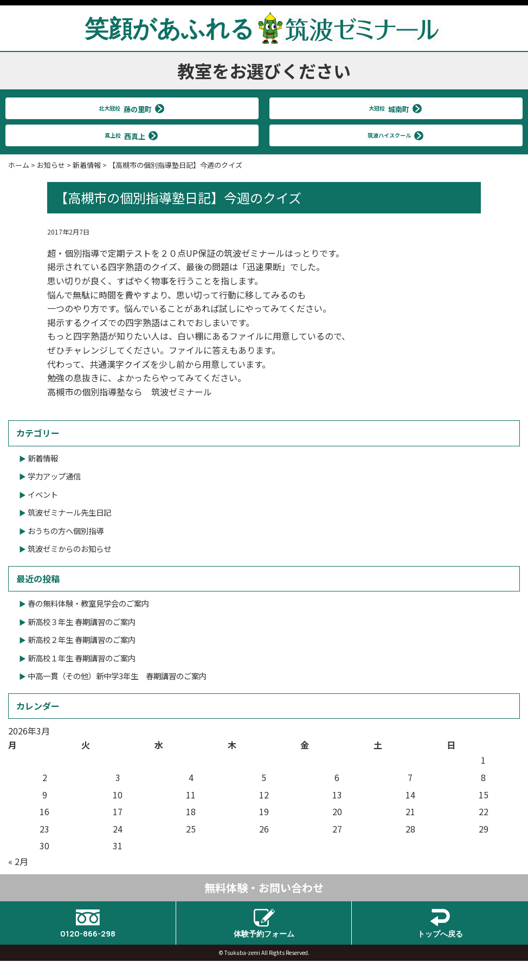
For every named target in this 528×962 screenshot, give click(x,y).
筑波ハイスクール (391, 135)
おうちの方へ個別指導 (66, 530)
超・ (56, 252)
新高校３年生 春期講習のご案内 (82, 621)
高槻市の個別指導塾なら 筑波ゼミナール (129, 391)
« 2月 (18, 861)
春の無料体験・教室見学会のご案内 (88, 603)
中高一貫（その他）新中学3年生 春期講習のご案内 (117, 675)
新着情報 (43, 458)
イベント (43, 494)
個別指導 (82, 252)
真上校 (127, 135)
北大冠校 (127, 108)
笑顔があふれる (264, 27)
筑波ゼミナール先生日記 (69, 512)
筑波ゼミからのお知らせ (69, 548)
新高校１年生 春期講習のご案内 (82, 658)
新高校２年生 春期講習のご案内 (82, 639)
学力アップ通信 (54, 476)
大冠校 (391, 108)
